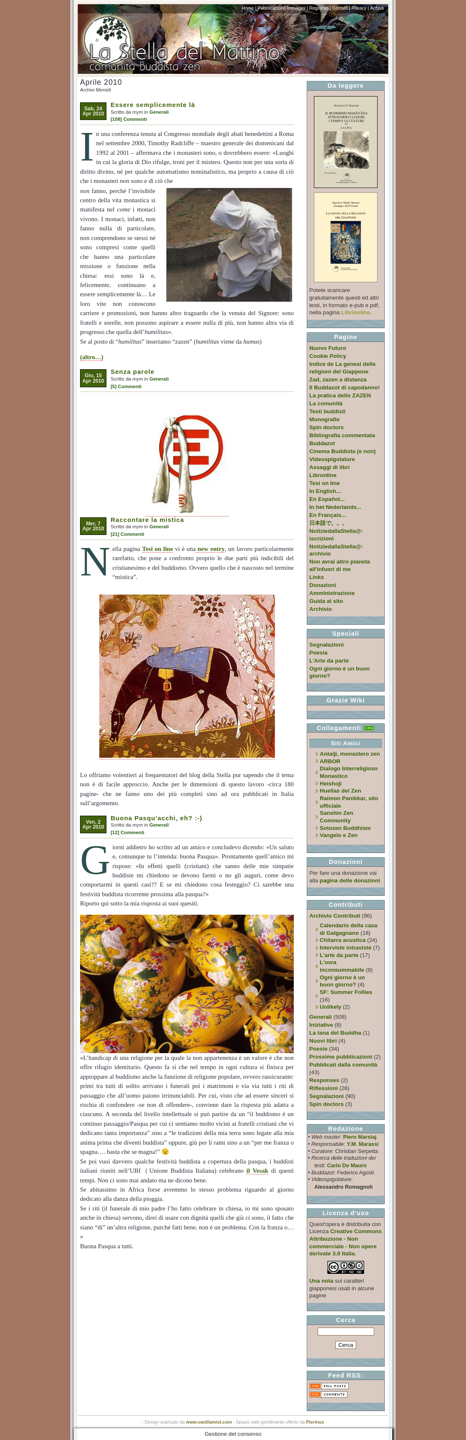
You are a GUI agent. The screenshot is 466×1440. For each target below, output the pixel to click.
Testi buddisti (327, 411)
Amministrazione (332, 593)
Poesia (318, 653)
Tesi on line (157, 548)
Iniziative (321, 1025)
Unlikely (331, 1007)
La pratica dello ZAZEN (340, 395)
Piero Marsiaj (360, 1137)
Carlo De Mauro (347, 1165)
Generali (158, 112)
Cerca (346, 1319)
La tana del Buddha (335, 1033)
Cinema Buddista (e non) (342, 451)
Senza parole (133, 371)
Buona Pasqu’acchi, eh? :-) (156, 818)
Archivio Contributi (334, 916)
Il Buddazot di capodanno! (344, 387)
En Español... (326, 499)
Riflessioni (323, 1088)
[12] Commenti (127, 832)
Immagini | (297, 7)
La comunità (325, 403)
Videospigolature (332, 459)
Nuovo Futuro (327, 348)
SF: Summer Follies (346, 992)
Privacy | (360, 7)
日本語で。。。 (328, 523)
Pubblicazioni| (272, 7)
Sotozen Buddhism (345, 828)
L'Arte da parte (329, 660)
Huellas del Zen (340, 791)
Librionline (355, 312)
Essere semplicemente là (153, 104)
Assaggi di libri (329, 467)
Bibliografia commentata (342, 435)
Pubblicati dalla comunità (343, 1065)
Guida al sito (326, 601)
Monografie (324, 419)
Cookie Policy (327, 356)
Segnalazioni (326, 645)
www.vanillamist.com (209, 1421)
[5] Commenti (126, 386)
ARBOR (330, 761)
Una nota (321, 1281)
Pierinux (315, 1421)
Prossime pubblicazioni (340, 1057)
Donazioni (322, 585)
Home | (249, 7)
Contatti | (341, 7)
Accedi (377, 7)
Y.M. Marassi (363, 1144)
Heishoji (331, 783)
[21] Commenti (127, 534)
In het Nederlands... (335, 507)
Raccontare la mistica (147, 519)
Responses (324, 1080)
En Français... (327, 515)
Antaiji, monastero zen (350, 754)
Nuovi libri (323, 1041)
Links (316, 577)
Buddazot (322, 443)
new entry (210, 548)
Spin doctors (326, 427)
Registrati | (320, 7)
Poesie (318, 1049)
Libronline (323, 475)
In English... (325, 491)
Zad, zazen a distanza (338, 379)
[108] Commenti (129, 119)
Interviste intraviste (345, 947)
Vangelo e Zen (338, 835)
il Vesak (257, 1170)
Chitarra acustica (342, 940)
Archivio (320, 609)
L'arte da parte (339, 955)
